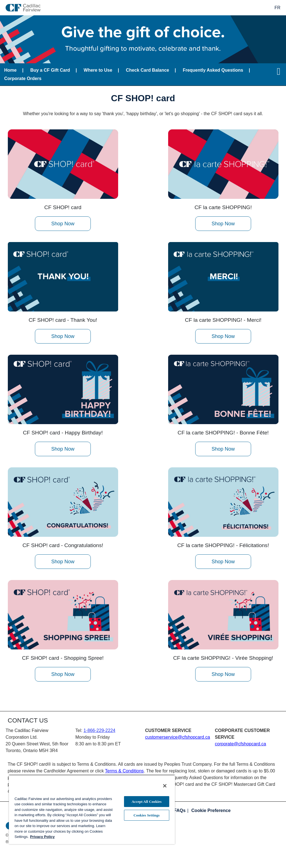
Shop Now (62, 223)
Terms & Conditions (124, 771)
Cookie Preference (211, 810)
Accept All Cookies (146, 801)
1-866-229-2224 (99, 730)
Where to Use (98, 70)
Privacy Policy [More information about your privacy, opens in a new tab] (42, 837)
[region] (92, 809)
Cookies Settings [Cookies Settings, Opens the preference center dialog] (146, 815)
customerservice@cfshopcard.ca (177, 737)
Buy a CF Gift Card (50, 70)
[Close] (165, 786)
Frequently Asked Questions (213, 70)
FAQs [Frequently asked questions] (180, 810)
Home (10, 70)
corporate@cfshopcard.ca (240, 743)
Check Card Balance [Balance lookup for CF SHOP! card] (147, 70)
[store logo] (23, 7)
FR (277, 7)
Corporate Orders (22, 78)
